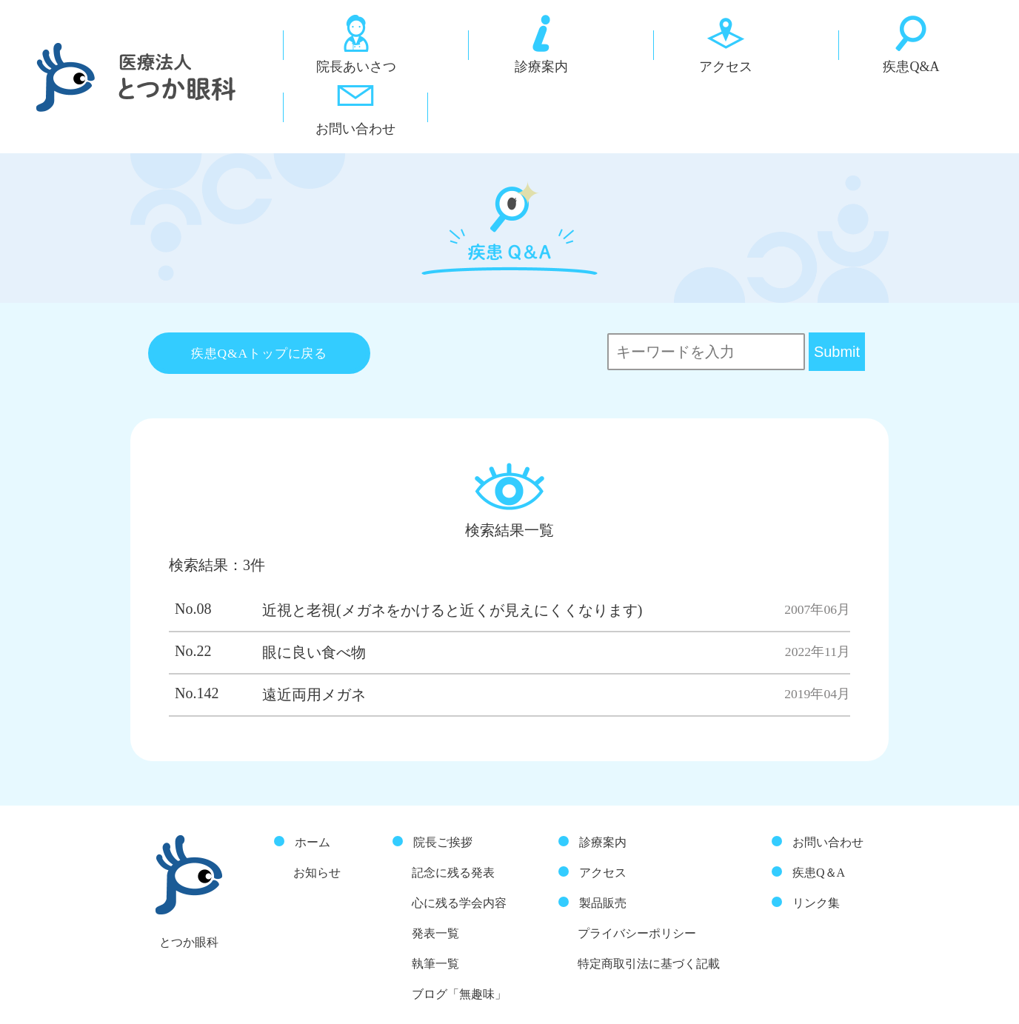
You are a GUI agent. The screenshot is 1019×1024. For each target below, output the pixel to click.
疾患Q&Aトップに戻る (259, 299)
